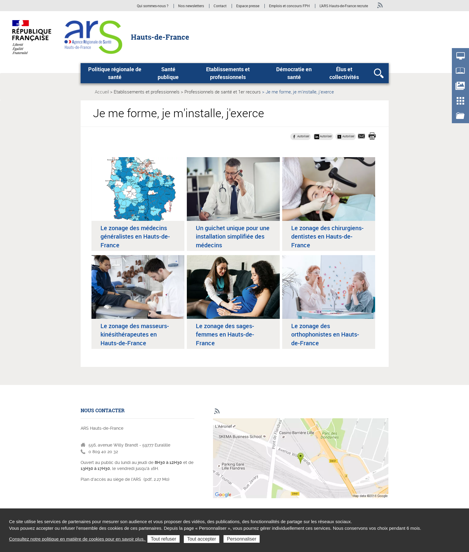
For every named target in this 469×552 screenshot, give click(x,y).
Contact (220, 6)
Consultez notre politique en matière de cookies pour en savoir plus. (77, 538)
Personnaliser (241, 538)
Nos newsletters (191, 6)
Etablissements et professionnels (228, 73)
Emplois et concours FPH (290, 6)
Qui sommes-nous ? (152, 6)
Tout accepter (201, 538)
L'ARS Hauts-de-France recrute (343, 6)
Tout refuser (163, 538)
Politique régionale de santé (114, 73)
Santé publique (168, 73)
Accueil (102, 92)
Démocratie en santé (294, 73)
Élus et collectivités (344, 73)
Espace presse (247, 6)
